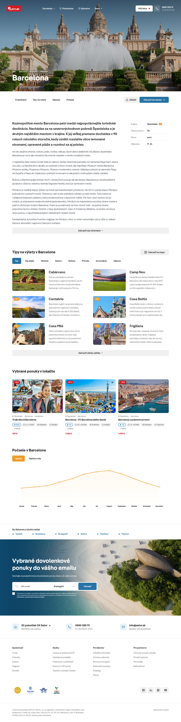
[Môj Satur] (144, 8)
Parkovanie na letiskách (63, 661)
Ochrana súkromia (101, 657)
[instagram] (158, 690)
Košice (82, 534)
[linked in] (151, 690)
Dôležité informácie (101, 653)
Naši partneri (139, 666)
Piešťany (102, 534)
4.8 (69, 425)
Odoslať (87, 586)
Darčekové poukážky (62, 657)
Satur (98, 8)
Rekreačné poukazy (101, 666)
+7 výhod (123, 429)
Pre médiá (138, 661)
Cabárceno (57, 272)
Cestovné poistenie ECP (64, 653)
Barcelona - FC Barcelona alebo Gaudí (85, 419)
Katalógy (97, 670)
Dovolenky (49, 8)
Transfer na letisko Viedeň (64, 670)
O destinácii (20, 99)
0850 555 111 (82, 625)
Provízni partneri (141, 657)
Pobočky (16, 657)
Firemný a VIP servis (62, 666)
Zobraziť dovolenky (154, 99)
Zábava (117, 261)
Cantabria (56, 299)
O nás (14, 653)
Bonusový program (101, 661)
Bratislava (38, 534)
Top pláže (29, 261)
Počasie (70, 99)
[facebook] (144, 690)
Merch (96, 675)
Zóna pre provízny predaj (144, 653)
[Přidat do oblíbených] (59, 382)
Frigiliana (136, 326)
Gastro (58, 261)
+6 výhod (70, 429)
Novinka (17, 425)
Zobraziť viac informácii (90, 230)
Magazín (16, 666)
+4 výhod (17, 429)
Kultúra (71, 261)
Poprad (123, 534)
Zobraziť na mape (154, 252)
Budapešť (61, 534)
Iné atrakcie (101, 261)
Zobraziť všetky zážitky (91, 353)
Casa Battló (138, 299)
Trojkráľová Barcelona (24, 419)
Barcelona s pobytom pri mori (134, 419)
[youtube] (165, 690)
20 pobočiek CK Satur (35, 625)
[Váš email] (31, 586)
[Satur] (14, 8)
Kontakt (15, 670)
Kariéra (15, 661)
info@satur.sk (137, 625)
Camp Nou (137, 272)
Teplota (18, 458)
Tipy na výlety (39, 99)
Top (16, 261)
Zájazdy (56, 99)
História (44, 261)
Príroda (85, 261)
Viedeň (17, 534)
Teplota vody (35, 458)
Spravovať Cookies (161, 710)
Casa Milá (56, 326)
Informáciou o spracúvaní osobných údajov (30, 597)
